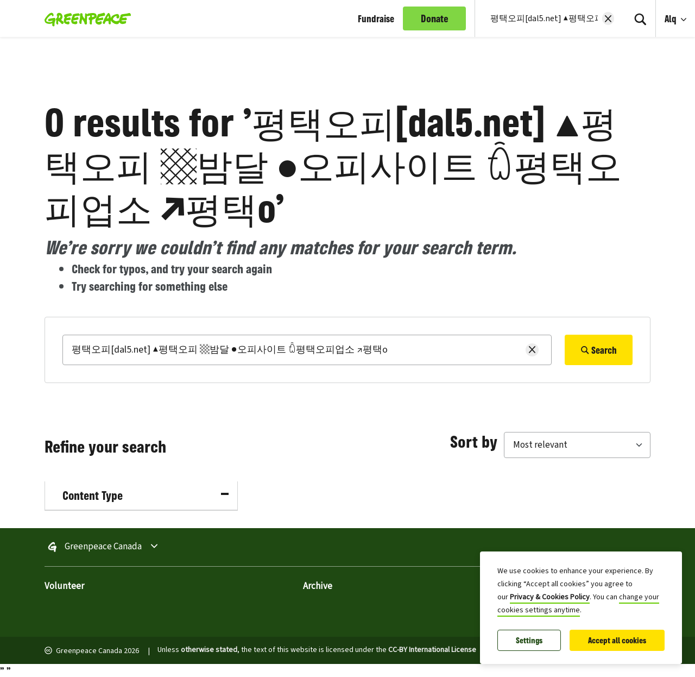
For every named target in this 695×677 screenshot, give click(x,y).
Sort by (473, 441)
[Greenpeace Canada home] (84, 18)
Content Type (145, 495)
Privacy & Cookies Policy (550, 597)
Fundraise (376, 18)
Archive (317, 586)
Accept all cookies (617, 640)
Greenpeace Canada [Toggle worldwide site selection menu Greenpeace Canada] (103, 547)
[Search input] (543, 18)
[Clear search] (608, 18)
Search (598, 349)
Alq (672, 18)
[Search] (640, 18)
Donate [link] (434, 18)
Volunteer (64, 586)
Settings (529, 640)
